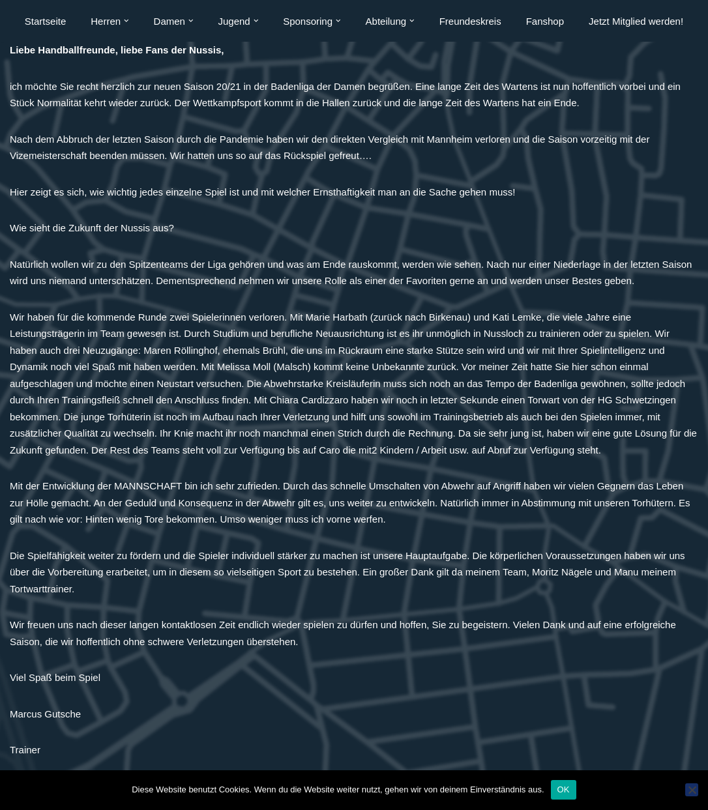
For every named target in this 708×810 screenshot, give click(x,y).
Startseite (45, 21)
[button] (126, 20)
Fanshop (545, 21)
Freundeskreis (470, 21)
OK (563, 789)
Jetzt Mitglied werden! (636, 21)
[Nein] (691, 789)
